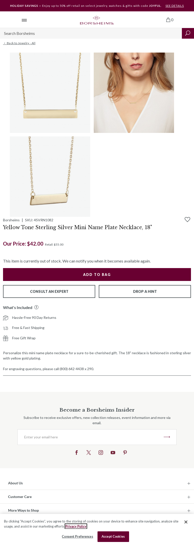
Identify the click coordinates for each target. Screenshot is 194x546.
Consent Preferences (77, 536)
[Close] (185, 522)
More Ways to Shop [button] (23, 510)
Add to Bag (97, 274)
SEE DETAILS (174, 5)
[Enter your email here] (90, 437)
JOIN (166, 437)
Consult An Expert (49, 291)
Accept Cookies (113, 536)
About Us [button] (15, 483)
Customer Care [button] (20, 496)
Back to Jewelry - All (19, 43)
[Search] (91, 33)
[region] (97, 530)
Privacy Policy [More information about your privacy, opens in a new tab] (75, 526)
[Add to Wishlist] (187, 219)
